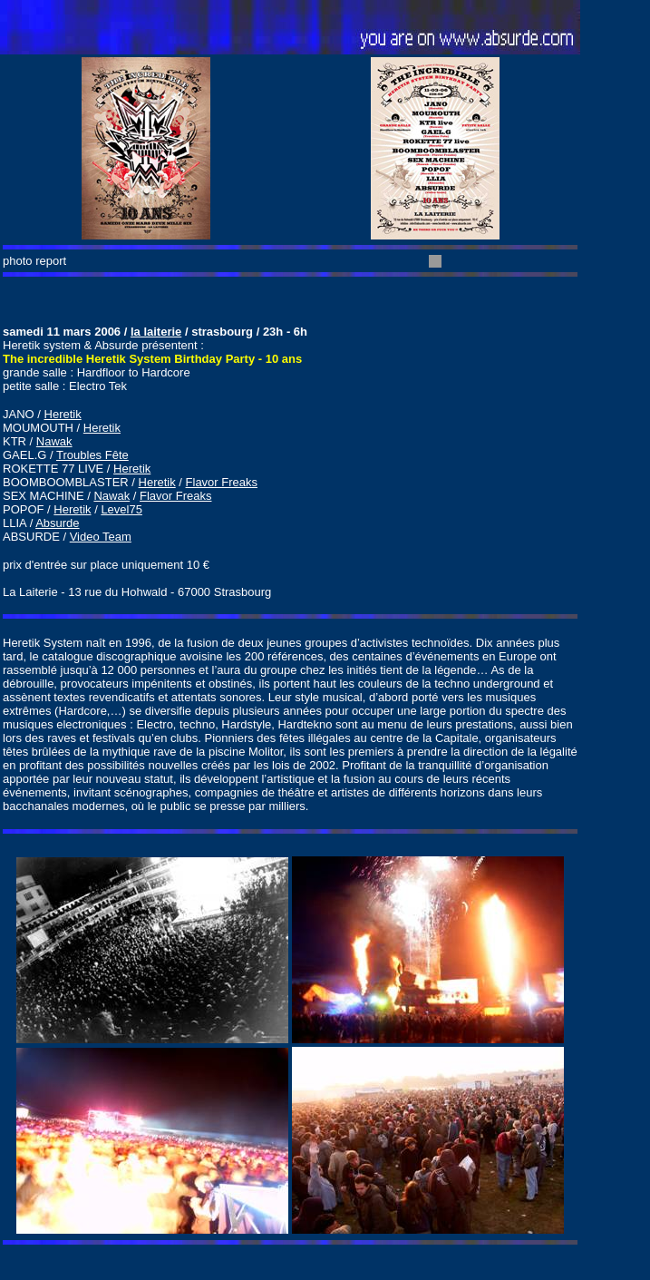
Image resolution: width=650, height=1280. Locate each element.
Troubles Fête (92, 455)
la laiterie (156, 331)
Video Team (100, 536)
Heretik (63, 414)
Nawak (54, 441)
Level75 (121, 509)
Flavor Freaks (221, 482)
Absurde (57, 523)
